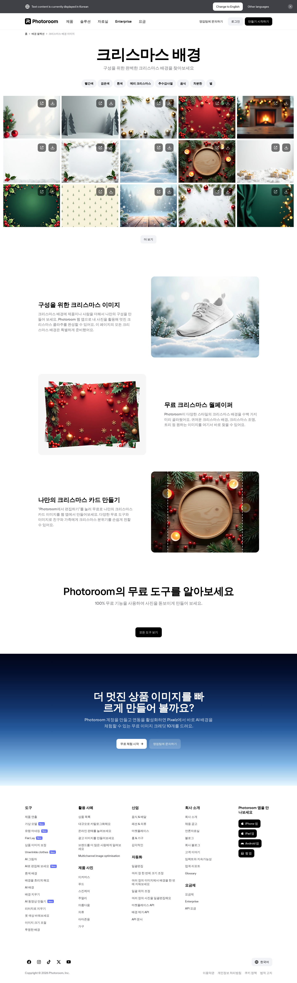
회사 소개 (191, 817)
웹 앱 (246, 853)
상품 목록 (84, 817)
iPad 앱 (247, 833)
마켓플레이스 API (143, 905)
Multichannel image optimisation (99, 856)
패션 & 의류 (139, 824)
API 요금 (190, 908)
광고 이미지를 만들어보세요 (96, 838)
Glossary (190, 873)
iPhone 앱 (249, 823)
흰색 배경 (31, 873)
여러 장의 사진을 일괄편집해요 (151, 898)
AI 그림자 (31, 859)
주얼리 (82, 898)
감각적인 (137, 845)
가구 (81, 926)
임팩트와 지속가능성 (198, 859)
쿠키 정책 (251, 973)
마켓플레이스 (140, 831)
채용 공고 (191, 824)
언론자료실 (192, 831)
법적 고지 (266, 973)
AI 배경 (29, 887)
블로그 (189, 838)
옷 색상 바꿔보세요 (37, 915)
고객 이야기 (192, 852)
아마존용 (84, 919)
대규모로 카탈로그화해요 (94, 824)
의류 (81, 912)
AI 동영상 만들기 (39, 901)
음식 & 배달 (139, 817)
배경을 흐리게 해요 (37, 880)
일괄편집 (137, 866)
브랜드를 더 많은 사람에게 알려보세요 (99, 847)
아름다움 (84, 905)
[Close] (290, 6)
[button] (47, 807)
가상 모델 (35, 824)
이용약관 (208, 973)
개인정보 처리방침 (229, 973)
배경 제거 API (140, 912)
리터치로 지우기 (35, 908)
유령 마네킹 (36, 831)
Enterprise (191, 901)
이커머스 (84, 877)
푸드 (81, 884)
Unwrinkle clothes (40, 852)
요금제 (189, 894)
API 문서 (137, 919)
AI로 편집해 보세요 (41, 866)
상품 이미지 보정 (35, 845)
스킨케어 (84, 891)
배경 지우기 (32, 894)
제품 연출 (31, 817)
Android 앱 (250, 843)
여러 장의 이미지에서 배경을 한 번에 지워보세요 (153, 882)
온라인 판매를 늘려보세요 (94, 831)
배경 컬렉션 (38, 33)
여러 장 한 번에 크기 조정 (148, 873)
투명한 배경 (32, 929)
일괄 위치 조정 (141, 891)
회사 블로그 (192, 845)
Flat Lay (33, 838)
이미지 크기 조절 (35, 922)
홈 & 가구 (137, 838)
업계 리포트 (192, 866)
